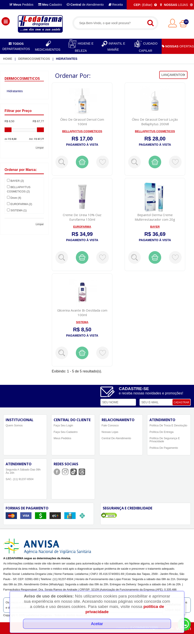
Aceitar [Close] (97, 624)
